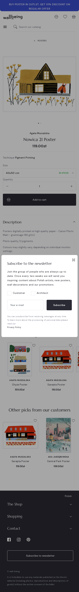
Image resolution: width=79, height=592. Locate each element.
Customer (19, 293)
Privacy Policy (14, 327)
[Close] (73, 260)
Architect (42, 293)
